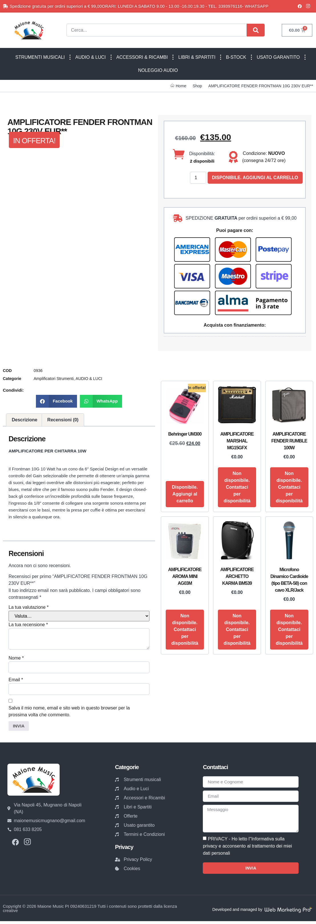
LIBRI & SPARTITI (196, 57)
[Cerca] (256, 30)
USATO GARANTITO (278, 57)
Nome (16, 658)
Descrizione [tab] (24, 420)
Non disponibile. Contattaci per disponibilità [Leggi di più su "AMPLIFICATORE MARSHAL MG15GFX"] (237, 487)
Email (16, 680)
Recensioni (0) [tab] (62, 420)
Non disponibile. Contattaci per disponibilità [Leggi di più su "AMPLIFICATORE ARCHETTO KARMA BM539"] (237, 630)
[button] (56, 401)
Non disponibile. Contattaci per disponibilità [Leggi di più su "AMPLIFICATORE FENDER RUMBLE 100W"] (289, 487)
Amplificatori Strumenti (54, 379)
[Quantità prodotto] (198, 178)
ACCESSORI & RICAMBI (142, 57)
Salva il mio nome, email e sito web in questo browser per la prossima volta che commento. (69, 712)
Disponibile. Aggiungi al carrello (256, 177)
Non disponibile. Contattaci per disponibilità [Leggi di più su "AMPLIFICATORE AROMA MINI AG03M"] (184, 630)
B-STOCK (236, 57)
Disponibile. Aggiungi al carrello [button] (185, 494)
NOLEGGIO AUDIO (158, 70)
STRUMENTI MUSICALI (40, 57)
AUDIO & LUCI (90, 57)
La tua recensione (28, 624)
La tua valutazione (29, 607)
